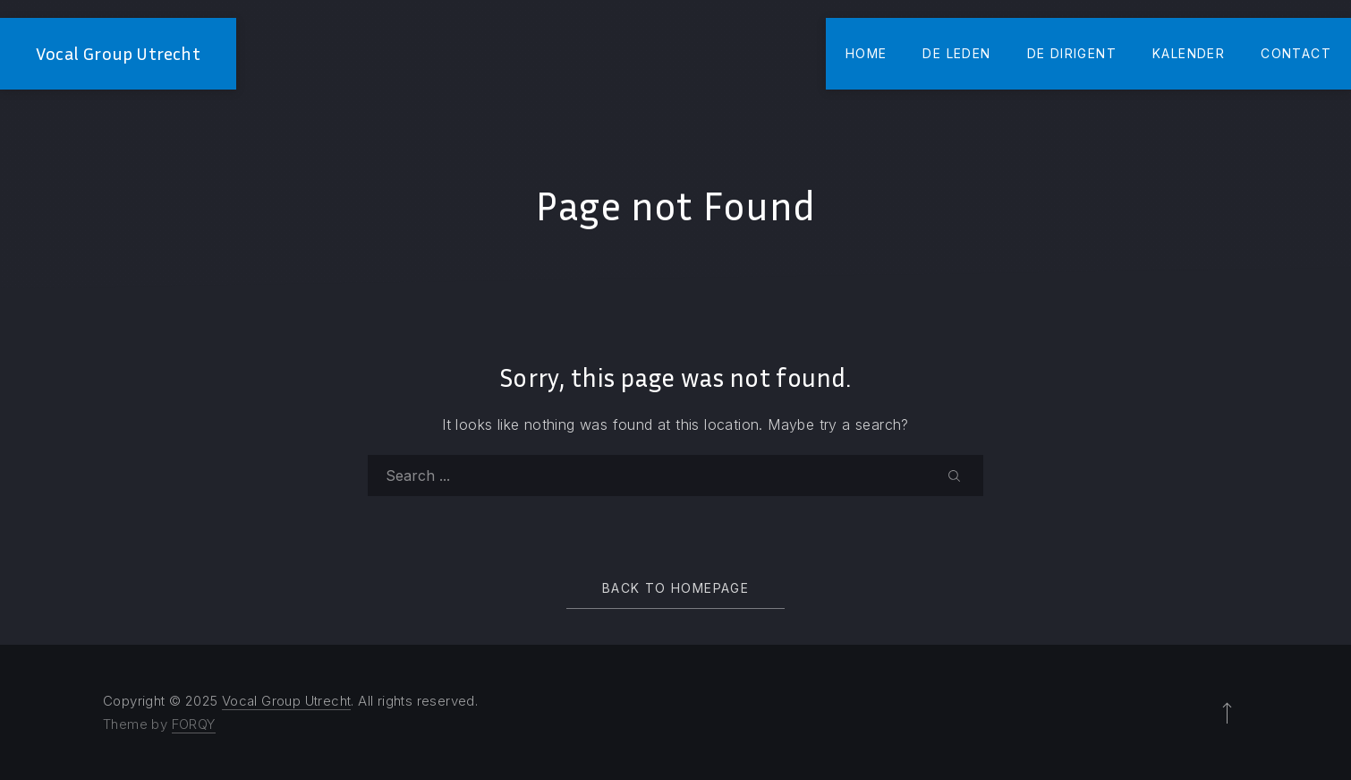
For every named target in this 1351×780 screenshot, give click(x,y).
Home (866, 53)
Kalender (1188, 53)
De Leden (956, 53)
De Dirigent (1072, 53)
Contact (1296, 53)
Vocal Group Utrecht (118, 53)
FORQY (194, 724)
